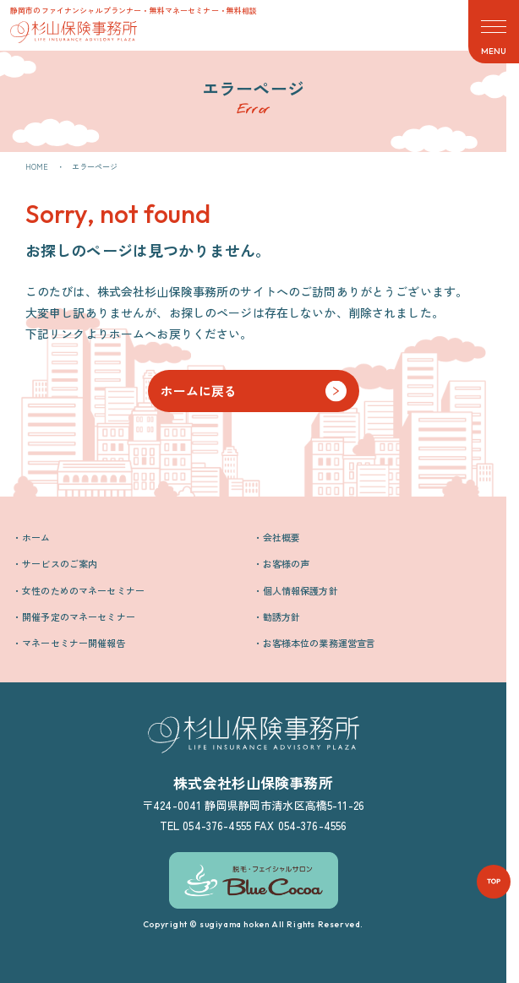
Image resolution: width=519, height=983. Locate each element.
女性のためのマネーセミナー (83, 590)
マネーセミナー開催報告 (74, 642)
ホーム (36, 537)
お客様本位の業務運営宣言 (319, 642)
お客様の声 (286, 563)
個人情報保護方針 (300, 590)
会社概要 (282, 537)
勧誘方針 (282, 616)
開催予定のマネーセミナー (78, 616)
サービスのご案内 (59, 563)
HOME (37, 166)
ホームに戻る (199, 390)
